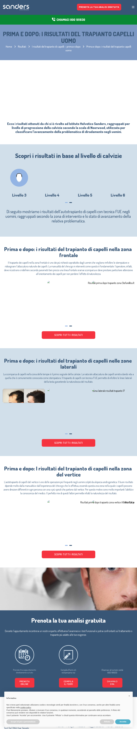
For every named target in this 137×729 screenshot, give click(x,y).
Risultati (22, 46)
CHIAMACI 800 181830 (71, 20)
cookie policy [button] (25, 707)
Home (9, 46)
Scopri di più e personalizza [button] (23, 722)
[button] (93, 607)
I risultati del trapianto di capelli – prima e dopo (56, 46)
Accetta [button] (122, 722)
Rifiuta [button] (107, 722)
